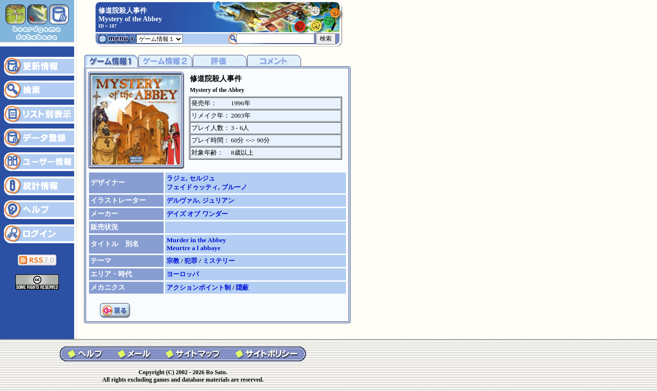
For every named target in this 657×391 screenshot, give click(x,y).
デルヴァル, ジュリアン (200, 200)
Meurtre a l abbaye (193, 248)
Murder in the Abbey (196, 240)
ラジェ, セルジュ (191, 178)
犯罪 (191, 260)
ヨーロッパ (183, 274)
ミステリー (219, 260)
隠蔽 (242, 287)
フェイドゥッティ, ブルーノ (207, 187)
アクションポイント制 (199, 287)
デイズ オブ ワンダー (197, 213)
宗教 (174, 260)
